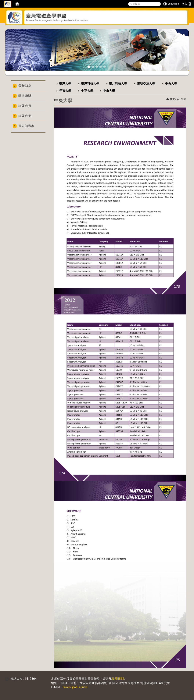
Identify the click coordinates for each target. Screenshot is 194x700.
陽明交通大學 (146, 83)
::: (95, 27)
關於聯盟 (24, 96)
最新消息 (24, 86)
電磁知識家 (26, 126)
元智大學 (65, 91)
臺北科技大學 (118, 83)
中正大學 (87, 91)
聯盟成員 (24, 106)
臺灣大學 (65, 83)
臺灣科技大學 (90, 83)
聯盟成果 (24, 116)
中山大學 (109, 91)
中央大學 (171, 83)
